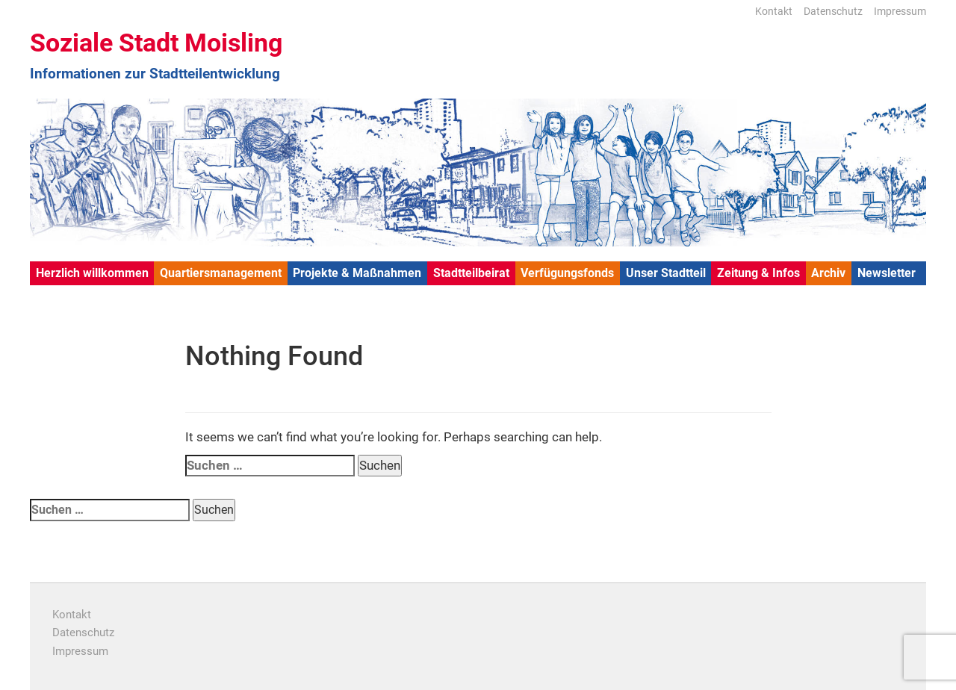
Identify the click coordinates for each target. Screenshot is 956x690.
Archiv (828, 273)
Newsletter (886, 273)
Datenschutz (833, 11)
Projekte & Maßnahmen (357, 273)
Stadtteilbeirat (471, 273)
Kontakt (773, 11)
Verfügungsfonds (567, 273)
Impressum (900, 11)
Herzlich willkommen (92, 273)
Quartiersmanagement (221, 273)
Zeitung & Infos (758, 273)
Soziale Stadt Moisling (156, 43)
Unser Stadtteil (666, 273)
